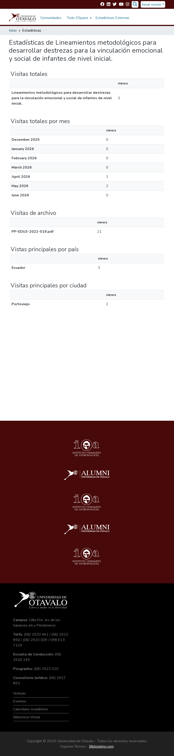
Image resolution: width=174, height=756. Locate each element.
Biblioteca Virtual (26, 717)
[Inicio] (22, 17)
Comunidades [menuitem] (50, 17)
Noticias (19, 693)
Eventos (19, 701)
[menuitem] (79, 17)
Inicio (13, 30)
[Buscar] (135, 4)
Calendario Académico (30, 709)
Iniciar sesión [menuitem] (151, 4)
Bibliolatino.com (101, 746)
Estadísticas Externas (112, 17)
